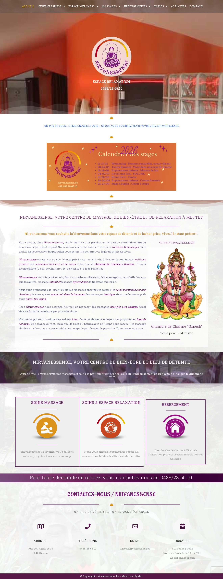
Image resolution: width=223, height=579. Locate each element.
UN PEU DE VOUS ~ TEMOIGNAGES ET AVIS (71, 125)
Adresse (40, 541)
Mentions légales (132, 576)
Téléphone (88, 541)
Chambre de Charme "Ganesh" (176, 326)
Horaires (182, 541)
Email (135, 541)
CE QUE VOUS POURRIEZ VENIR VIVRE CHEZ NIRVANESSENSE (140, 125)
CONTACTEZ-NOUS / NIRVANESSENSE (111, 494)
